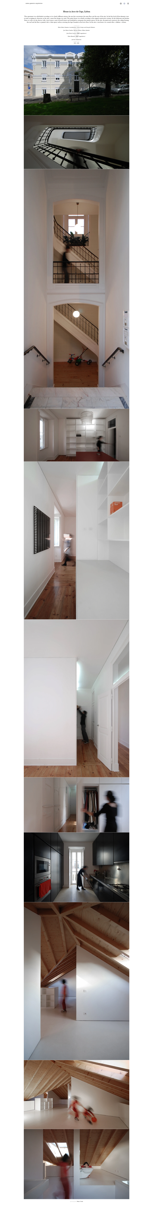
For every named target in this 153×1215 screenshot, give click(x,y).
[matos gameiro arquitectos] (34, 3)
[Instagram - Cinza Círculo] (121, 3)
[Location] (128, 3)
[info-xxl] (124, 3)
